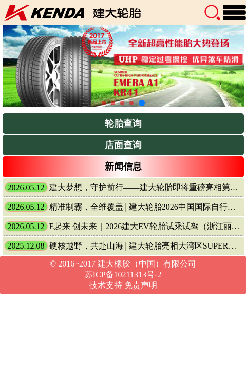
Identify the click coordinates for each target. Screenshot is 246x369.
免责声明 (140, 285)
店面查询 (123, 145)
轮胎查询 (123, 123)
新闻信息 (123, 166)
